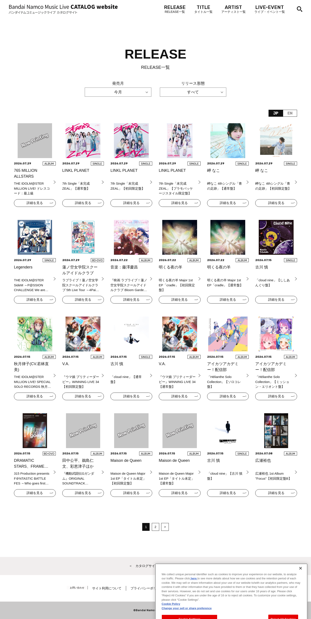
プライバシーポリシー (150, 588)
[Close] (300, 586)
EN (289, 113)
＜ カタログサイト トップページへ (155, 566)
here (194, 596)
